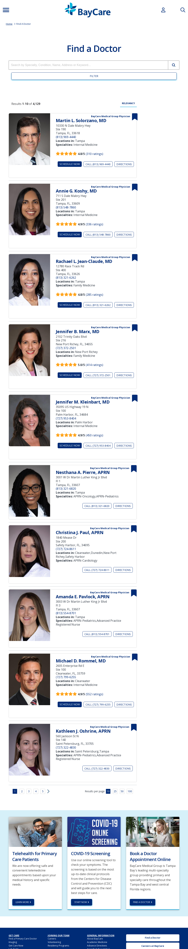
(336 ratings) (94, 224)
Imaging (13, 942)
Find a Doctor (141, 902)
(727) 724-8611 (66, 549)
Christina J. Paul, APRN (80, 532)
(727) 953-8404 (66, 418)
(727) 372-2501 (66, 348)
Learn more (22, 902)
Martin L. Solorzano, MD (81, 120)
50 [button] (122, 791)
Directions (124, 164)
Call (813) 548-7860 (98, 234)
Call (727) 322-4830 (96, 768)
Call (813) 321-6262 (98, 305)
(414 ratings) (94, 365)
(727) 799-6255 (66, 677)
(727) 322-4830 (66, 747)
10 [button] (108, 791)
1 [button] (15, 791)
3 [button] (29, 791)
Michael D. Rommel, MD (81, 661)
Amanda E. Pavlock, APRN (83, 596)
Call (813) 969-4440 (98, 164)
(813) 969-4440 (66, 137)
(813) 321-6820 (66, 489)
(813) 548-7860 (66, 207)
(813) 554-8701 (66, 613)
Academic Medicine (97, 942)
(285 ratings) (94, 295)
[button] (173, 65)
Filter (94, 76)
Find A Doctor (23, 23)
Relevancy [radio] (128, 103)
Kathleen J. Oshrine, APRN (83, 731)
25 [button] (115, 791)
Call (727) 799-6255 (98, 704)
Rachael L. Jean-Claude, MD (84, 261)
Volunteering (54, 942)
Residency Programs (58, 945)
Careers (52, 938)
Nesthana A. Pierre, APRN (83, 472)
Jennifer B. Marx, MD (77, 331)
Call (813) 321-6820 (96, 506)
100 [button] (130, 791)
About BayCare (95, 938)
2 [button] (22, 791)
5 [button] (43, 791)
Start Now (80, 902)
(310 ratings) (94, 154)
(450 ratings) (94, 435)
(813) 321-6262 (66, 278)
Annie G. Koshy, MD (76, 191)
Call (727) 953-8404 (98, 445)
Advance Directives (97, 945)
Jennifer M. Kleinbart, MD (83, 402)
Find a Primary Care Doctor (23, 938)
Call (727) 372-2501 (98, 375)
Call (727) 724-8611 (96, 570)
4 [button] (36, 791)
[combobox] (88, 65)
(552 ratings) (94, 694)
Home (9, 23)
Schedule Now (69, 164)
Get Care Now (16, 945)
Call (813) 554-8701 (96, 634)
